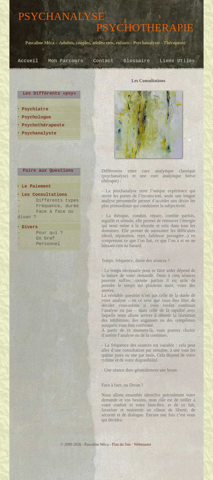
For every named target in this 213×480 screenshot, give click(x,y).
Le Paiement (35, 186)
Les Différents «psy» (46, 93)
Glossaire (138, 61)
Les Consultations (43, 194)
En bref (45, 238)
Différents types (57, 200)
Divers (28, 227)
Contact (104, 61)
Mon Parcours (67, 61)
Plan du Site (121, 444)
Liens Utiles (177, 61)
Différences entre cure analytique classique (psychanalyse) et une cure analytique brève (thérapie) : (148, 175)
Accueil (29, 61)
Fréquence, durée (57, 206)
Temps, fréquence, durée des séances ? (136, 260)
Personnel (48, 244)
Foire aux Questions (45, 170)
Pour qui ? (49, 232)
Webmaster (142, 444)
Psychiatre (34, 109)
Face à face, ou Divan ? (122, 385)
